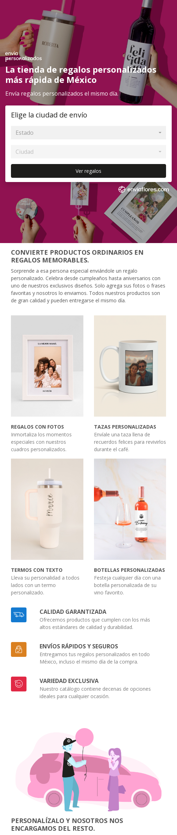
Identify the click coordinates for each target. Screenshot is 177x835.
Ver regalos (88, 171)
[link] (145, 190)
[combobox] (88, 132)
